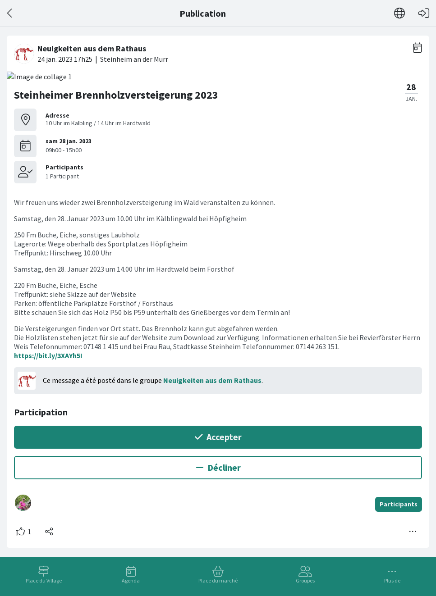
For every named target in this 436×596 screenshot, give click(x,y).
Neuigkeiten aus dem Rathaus (212, 380)
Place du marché (218, 580)
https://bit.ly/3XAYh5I (48, 355)
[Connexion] (424, 13)
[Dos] (10, 13)
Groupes (305, 580)
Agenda (131, 580)
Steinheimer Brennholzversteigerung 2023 (116, 95)
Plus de (392, 580)
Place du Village (44, 580)
